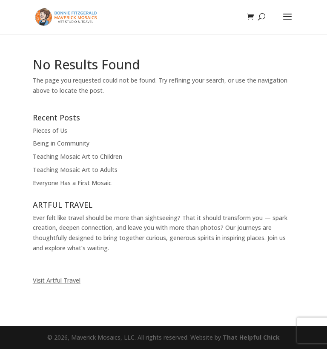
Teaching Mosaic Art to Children (77, 156)
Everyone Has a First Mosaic (72, 183)
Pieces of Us (50, 130)
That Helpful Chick (251, 337)
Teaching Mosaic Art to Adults (75, 170)
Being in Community (61, 143)
